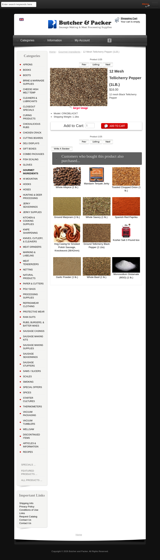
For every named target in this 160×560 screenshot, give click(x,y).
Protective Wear (33, 311)
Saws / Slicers (32, 371)
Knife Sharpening (30, 231)
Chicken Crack (32, 132)
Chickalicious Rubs (31, 126)
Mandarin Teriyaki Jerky (96, 183)
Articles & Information (30, 445)
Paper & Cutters (33, 283)
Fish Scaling (30, 159)
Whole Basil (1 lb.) (96, 277)
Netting (28, 269)
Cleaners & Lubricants (30, 100)
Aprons (27, 64)
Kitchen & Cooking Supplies (29, 221)
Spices (27, 392)
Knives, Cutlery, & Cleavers (33, 240)
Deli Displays (31, 143)
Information (54, 40)
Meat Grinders (32, 247)
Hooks (27, 184)
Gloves (27, 165)
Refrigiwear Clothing (31, 305)
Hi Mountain (30, 179)
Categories (27, 40)
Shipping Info (26, 503)
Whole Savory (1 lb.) (97, 217)
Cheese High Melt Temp (30, 91)
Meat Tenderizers (31, 263)
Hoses (27, 189)
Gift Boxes (29, 148)
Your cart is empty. (130, 21)
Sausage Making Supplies (33, 347)
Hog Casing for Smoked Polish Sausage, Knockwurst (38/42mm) (67, 247)
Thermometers (32, 406)
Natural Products (29, 277)
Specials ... (28, 464)
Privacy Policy (26, 506)
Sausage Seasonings (30, 355)
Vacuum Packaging (29, 414)
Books (27, 70)
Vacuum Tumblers (29, 422)
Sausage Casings (33, 331)
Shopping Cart (129, 18)
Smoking (28, 382)
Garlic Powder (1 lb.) (67, 277)
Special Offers (32, 387)
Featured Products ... (29, 472)
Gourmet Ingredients (69, 51)
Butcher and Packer (78, 551)
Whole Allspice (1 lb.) (67, 187)
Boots (27, 75)
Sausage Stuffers (29, 364)
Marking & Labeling (29, 254)
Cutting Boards (33, 138)
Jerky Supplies (32, 212)
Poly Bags (29, 289)
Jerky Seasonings (30, 205)
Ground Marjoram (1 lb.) (67, 217)
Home (52, 51)
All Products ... (31, 480)
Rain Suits (29, 317)
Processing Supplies (30, 296)
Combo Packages (33, 154)
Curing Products (29, 117)
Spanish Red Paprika (126, 217)
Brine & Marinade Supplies (33, 82)
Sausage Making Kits (33, 338)
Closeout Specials (29, 108)
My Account (82, 40)
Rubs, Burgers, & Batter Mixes (33, 324)
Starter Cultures (29, 400)
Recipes (28, 452)
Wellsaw (28, 429)
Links (22, 513)
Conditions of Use (28, 510)
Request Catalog (28, 516)
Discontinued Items (31, 436)
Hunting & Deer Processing (32, 197)
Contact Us (25, 519)
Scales (27, 376)
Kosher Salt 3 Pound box (126, 240)
